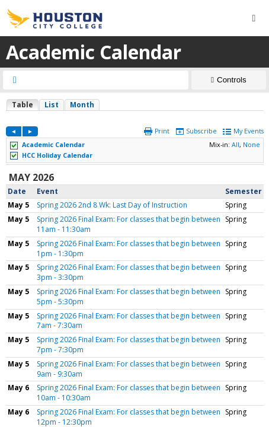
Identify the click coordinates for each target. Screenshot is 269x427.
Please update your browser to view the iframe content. (135, 104)
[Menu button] (253, 18)
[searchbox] (106, 80)
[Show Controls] (228, 80)
